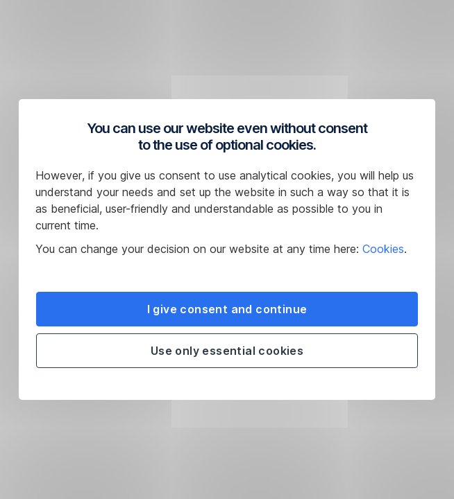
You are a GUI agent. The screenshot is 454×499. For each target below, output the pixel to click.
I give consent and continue (227, 309)
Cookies (383, 249)
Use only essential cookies (227, 351)
